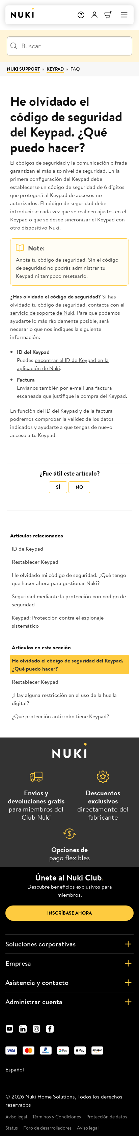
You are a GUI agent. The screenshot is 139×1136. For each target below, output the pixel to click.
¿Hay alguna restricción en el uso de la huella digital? (64, 699)
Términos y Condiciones (56, 1117)
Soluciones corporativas (69, 944)
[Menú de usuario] (94, 14)
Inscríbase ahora (69, 913)
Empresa (69, 963)
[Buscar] (69, 46)
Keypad (55, 69)
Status (11, 1128)
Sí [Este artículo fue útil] (58, 487)
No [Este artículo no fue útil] (79, 487)
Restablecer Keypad (35, 562)
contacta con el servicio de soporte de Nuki (67, 308)
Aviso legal (16, 1117)
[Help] (81, 14)
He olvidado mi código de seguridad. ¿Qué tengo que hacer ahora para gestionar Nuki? (69, 579)
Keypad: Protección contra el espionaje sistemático (58, 621)
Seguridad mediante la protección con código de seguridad (69, 600)
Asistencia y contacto (69, 982)
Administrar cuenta (69, 1001)
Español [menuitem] (14, 1069)
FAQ (75, 69)
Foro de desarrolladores (47, 1128)
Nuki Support (23, 69)
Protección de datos (106, 1117)
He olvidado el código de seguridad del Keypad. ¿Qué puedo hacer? (67, 664)
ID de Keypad (27, 549)
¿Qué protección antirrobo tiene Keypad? (60, 716)
